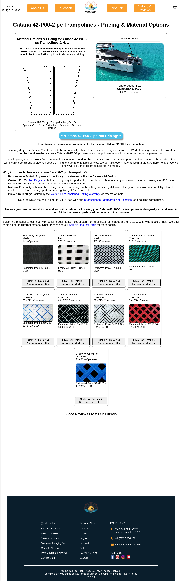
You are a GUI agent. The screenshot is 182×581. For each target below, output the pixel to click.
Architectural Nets (50, 528)
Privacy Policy (129, 573)
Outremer (85, 548)
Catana (84, 528)
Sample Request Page (82, 224)
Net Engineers (38, 180)
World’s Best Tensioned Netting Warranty (75, 194)
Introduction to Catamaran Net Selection (107, 199)
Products (117, 8)
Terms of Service (88, 573)
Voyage (84, 558)
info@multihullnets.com (128, 544)
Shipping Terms (107, 573)
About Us (37, 8)
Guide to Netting (50, 548)
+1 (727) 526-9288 (125, 538)
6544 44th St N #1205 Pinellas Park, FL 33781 (127, 530)
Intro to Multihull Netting (54, 553)
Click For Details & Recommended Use (38, 282)
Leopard (84, 543)
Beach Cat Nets (49, 533)
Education (65, 8)
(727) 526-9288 (11, 10)
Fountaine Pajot (88, 553)
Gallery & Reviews (144, 8)
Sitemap (91, 576)
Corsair (84, 533)
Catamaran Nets (50, 538)
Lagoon (84, 538)
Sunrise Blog (48, 558)
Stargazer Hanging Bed (53, 543)
